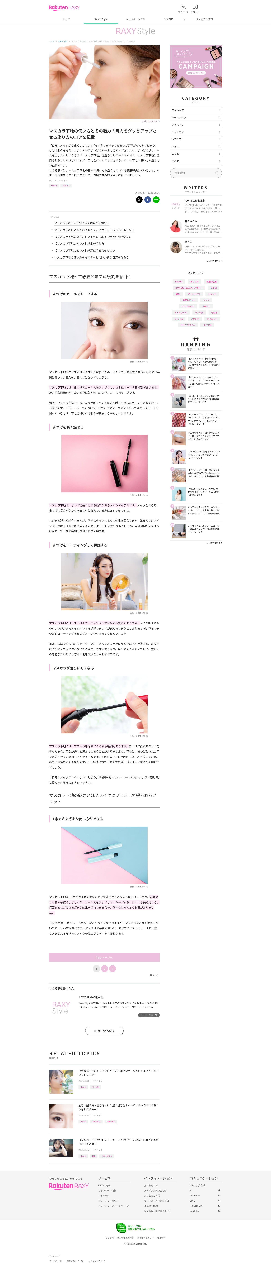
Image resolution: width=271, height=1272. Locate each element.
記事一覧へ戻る (104, 1031)
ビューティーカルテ (108, 1200)
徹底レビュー (189, 300)
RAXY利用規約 (151, 1205)
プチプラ (206, 306)
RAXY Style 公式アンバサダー (189, 287)
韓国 (93, 1156)
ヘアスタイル (188, 306)
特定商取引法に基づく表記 (157, 1211)
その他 (175, 161)
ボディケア (178, 132)
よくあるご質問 (204, 19)
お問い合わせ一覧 (75, 1261)
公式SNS (169, 19)
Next (154, 975)
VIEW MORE (214, 261)
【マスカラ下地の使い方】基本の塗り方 (79, 243)
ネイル (175, 146)
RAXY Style (100, 19)
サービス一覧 (55, 1261)
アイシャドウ (194, 293)
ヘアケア (176, 139)
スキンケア (178, 110)
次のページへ (104, 957)
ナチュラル (111, 1121)
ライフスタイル (188, 324)
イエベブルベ (106, 1156)
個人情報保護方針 (125, 1238)
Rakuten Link (196, 1205)
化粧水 (214, 312)
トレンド (212, 293)
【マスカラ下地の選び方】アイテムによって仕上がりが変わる (92, 237)
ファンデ (195, 318)
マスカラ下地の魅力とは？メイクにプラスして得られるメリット (94, 230)
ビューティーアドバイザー (111, 1205)
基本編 (214, 287)
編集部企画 (212, 281)
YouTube (194, 1211)
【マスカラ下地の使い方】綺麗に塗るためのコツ (84, 250)
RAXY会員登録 (197, 1185)
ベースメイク (179, 117)
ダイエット (212, 318)
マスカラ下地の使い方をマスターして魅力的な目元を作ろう (91, 257)
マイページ (103, 1195)
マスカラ (66, 185)
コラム (175, 153)
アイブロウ (96, 1121)
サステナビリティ (96, 1261)
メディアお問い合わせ (155, 1190)
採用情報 (161, 1238)
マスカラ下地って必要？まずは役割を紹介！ (81, 223)
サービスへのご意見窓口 (156, 1200)
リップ (206, 300)
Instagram (195, 1195)
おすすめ (194, 281)
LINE (192, 1200)
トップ (66, 19)
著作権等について (145, 1238)
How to (54, 185)
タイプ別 (207, 324)
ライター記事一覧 (149, 1015)
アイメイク (62, 180)
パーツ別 (95, 1087)
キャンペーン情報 (135, 19)
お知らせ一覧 (151, 1185)
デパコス (179, 318)
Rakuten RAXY (64, 8)
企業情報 (109, 1238)
